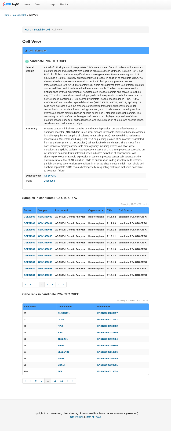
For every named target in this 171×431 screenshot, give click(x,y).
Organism (95, 210)
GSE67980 (50, 175)
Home (27, 4)
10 (48, 381)
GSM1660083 (45, 216)
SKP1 (61, 371)
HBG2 (61, 358)
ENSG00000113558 (107, 371)
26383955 (49, 180)
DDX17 (61, 365)
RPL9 (61, 326)
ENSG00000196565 (107, 358)
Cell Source (125, 210)
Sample (42, 210)
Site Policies (76, 417)
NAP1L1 (62, 332)
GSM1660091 (45, 268)
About (64, 4)
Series (27, 210)
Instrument (61, 210)
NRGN (61, 345)
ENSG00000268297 (107, 313)
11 (54, 381)
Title (109, 210)
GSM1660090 (45, 262)
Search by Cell (19, 15)
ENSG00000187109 (107, 332)
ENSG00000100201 (107, 365)
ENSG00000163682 (107, 326)
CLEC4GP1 (64, 313)
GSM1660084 (45, 223)
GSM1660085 (45, 229)
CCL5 (61, 319)
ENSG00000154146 (107, 345)
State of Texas (93, 417)
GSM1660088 (45, 249)
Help (52, 4)
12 (61, 381)
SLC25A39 (63, 352)
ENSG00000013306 (107, 352)
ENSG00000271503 (107, 319)
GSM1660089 (45, 255)
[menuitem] (26, 4)
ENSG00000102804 (107, 339)
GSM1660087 (45, 242)
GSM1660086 (45, 236)
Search (40, 4)
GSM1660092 (45, 275)
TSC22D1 (63, 339)
